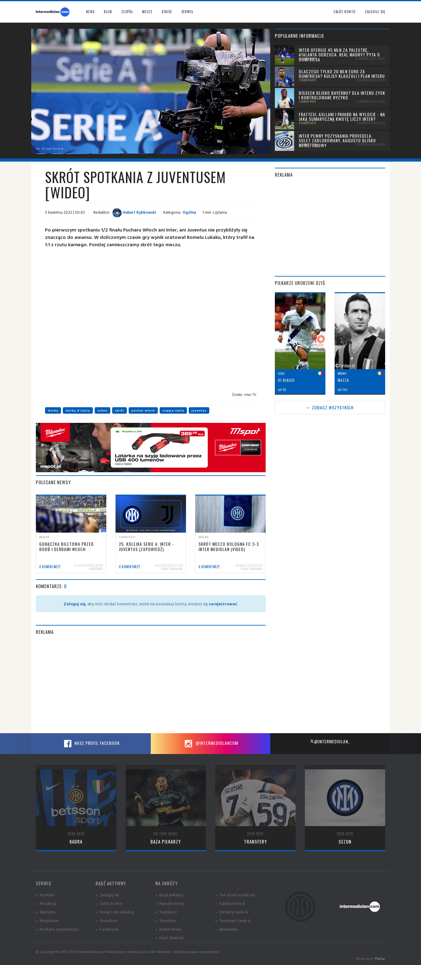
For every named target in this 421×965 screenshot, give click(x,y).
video (102, 410)
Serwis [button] (187, 11)
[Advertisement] (151, 684)
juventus (199, 410)
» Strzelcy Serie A (231, 912)
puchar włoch (143, 410)
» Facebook (107, 929)
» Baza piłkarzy (169, 894)
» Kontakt (45, 894)
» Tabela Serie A (230, 903)
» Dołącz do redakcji (115, 912)
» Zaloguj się (107, 894)
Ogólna (189, 212)
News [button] (90, 11)
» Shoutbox (107, 920)
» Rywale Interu (169, 903)
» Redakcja (46, 903)
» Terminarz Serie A (233, 920)
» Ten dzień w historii (235, 894)
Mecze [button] (147, 11)
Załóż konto (344, 11)
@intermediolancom (210, 743)
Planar (380, 958)
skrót (119, 410)
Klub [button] (108, 11)
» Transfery (165, 920)
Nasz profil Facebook (91, 743)
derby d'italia (78, 410)
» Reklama (45, 912)
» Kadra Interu (168, 929)
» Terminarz (166, 912)
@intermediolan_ (330, 741)
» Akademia (226, 929)
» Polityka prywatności (57, 929)
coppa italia (173, 410)
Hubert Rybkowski (134, 212)
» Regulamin (47, 920)
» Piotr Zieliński (169, 937)
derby (53, 410)
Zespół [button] (127, 11)
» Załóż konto (109, 903)
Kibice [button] (167, 11)
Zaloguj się (375, 11)
